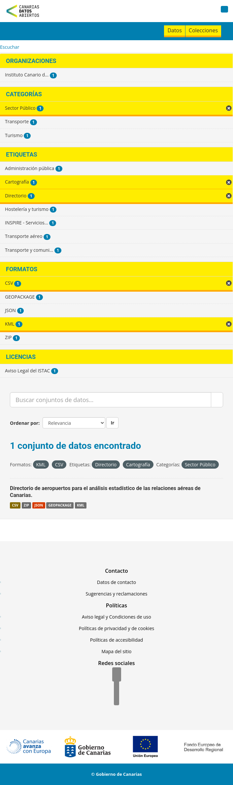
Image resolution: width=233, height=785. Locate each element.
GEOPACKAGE (60, 505)
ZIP (26, 505)
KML (80, 505)
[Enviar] (217, 399)
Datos (174, 30)
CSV (15, 505)
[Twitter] (116, 686)
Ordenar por (24, 423)
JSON (38, 505)
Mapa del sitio (116, 651)
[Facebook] (116, 675)
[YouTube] (116, 698)
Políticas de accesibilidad (116, 640)
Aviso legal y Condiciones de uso (116, 617)
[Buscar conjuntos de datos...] (110, 399)
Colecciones (203, 30)
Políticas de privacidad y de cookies (116, 628)
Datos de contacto (116, 582)
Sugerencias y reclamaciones (117, 594)
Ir (112, 423)
